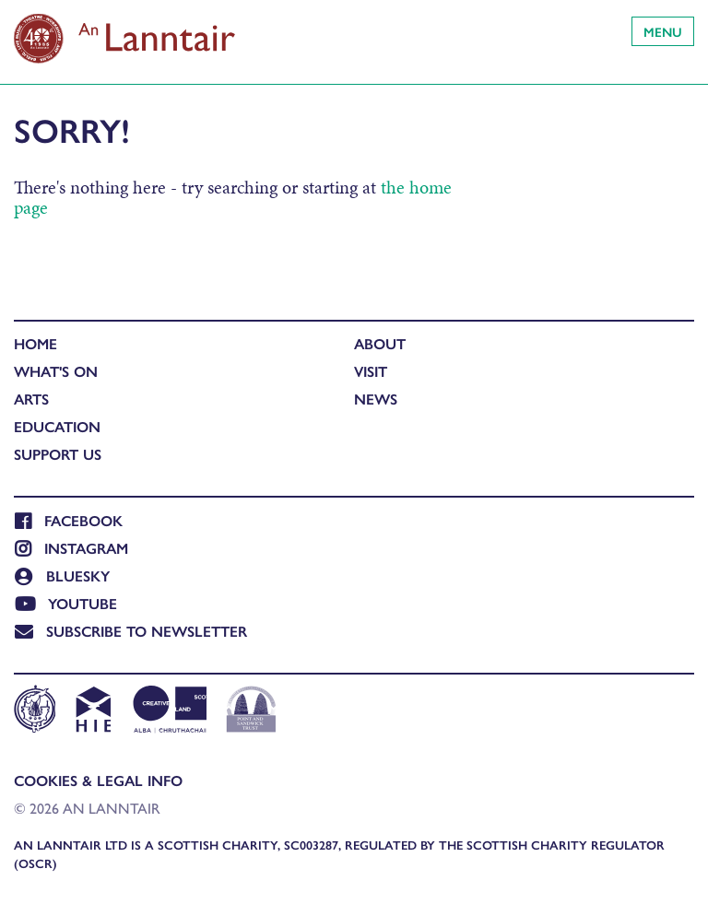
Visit (370, 371)
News (375, 398)
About (380, 343)
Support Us (57, 453)
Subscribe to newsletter (131, 630)
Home (35, 343)
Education (57, 426)
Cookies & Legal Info (98, 780)
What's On (56, 371)
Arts (31, 398)
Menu (662, 31)
